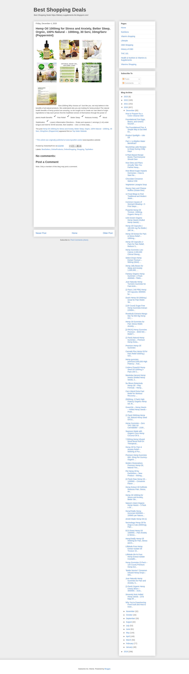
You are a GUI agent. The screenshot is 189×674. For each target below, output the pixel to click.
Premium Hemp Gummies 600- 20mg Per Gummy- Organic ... (136, 457)
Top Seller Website (79, 131)
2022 (126, 100)
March (129, 640)
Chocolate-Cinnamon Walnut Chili (134, 180)
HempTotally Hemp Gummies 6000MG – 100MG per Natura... (135, 513)
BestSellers (46, 149)
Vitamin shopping (128, 36)
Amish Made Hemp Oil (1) (136, 519)
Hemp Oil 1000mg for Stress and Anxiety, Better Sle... (134, 497)
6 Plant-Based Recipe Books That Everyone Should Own (135, 157)
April (128, 636)
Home (74, 233)
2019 (126, 652)
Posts (126, 79)
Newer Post (41, 233)
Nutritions (125, 32)
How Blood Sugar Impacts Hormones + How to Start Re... (136, 173)
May (128, 633)
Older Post (108, 233)
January (129, 647)
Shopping (80, 149)
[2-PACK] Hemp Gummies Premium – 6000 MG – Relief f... (136, 332)
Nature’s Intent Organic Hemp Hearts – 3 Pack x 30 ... (136, 505)
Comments (128, 83)
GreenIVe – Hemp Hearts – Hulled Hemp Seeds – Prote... (136, 409)
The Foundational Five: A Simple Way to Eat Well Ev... (136, 129)
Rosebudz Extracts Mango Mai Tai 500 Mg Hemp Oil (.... (136, 316)
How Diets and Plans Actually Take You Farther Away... (134, 165)
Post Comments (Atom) (79, 240)
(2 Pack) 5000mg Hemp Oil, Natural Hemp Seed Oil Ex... (136, 417)
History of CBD (127, 49)
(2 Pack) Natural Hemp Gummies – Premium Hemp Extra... (135, 340)
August (129, 622)
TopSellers (89, 149)
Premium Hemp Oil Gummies (133, 347)
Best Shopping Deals (60, 10)
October (129, 615)
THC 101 (124, 53)
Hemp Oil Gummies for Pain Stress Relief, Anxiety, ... (135, 324)
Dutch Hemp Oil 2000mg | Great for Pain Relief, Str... (136, 300)
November (130, 611)
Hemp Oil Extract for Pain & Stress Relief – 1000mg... (136, 236)
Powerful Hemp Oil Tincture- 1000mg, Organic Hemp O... (134, 212)
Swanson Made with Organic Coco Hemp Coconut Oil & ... (135, 433)
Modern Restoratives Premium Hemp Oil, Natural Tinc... (135, 465)
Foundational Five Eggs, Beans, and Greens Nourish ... (135, 121)
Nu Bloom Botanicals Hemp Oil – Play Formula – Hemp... (134, 385)
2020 (126, 107)
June (128, 629)
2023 (126, 97)
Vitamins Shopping (128, 64)
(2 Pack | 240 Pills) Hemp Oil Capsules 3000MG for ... (136, 292)
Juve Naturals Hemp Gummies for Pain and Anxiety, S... (136, 580)
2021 (126, 104)
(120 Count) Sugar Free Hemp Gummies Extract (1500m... (136, 308)
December (130, 110)
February (130, 643)
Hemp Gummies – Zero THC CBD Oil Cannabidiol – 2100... (135, 425)
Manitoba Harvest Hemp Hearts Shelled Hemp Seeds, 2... (135, 377)
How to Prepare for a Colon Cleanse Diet (134, 115)
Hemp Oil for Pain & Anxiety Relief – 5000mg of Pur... (134, 449)
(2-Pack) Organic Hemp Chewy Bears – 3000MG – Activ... (135, 588)
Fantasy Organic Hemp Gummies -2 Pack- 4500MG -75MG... (135, 276)
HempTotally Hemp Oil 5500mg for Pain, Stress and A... (136, 541)
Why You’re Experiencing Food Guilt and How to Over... (136, 604)
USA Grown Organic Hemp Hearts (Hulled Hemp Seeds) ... (135, 220)
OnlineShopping (70, 149)
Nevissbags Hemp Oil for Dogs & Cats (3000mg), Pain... (136, 525)
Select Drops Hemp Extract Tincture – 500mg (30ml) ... (134, 260)
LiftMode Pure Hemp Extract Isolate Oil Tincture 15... (134, 548)
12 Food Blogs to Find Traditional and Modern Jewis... (136, 196)
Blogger (107, 669)
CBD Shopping (127, 45)
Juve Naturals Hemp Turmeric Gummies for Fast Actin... (136, 284)
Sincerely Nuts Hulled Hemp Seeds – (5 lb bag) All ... (135, 596)
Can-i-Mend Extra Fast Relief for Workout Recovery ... (135, 393)
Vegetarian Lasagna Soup (136, 185)
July (128, 626)
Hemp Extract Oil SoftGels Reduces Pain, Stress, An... (136, 489)
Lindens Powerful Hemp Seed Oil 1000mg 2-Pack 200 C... (135, 369)
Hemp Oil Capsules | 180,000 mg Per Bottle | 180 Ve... (136, 228)
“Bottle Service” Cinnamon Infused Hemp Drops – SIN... (136, 572)
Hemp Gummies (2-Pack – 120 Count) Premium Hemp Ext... (136, 564)
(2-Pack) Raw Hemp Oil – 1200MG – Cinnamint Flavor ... (136, 481)
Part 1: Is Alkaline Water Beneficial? (135, 142)
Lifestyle (124, 41)
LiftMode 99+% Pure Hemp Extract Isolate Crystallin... (135, 556)
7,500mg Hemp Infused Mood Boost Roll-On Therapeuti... (135, 441)
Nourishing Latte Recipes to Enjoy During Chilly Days (136, 149)
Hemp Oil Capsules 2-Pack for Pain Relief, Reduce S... (135, 244)
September (130, 618)
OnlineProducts (57, 149)
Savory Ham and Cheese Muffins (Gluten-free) (136, 189)
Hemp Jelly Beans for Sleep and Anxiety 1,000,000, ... (134, 268)
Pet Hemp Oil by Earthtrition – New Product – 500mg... (134, 473)
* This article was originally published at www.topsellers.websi (59, 140)
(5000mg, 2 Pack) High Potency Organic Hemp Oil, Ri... (136, 401)
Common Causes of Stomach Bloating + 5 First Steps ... (135, 204)
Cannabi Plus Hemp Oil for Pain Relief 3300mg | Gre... (136, 353)
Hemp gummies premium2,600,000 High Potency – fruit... (136, 361)
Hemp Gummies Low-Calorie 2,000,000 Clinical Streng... (134, 252)
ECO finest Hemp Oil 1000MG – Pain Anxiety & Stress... (136, 533)
